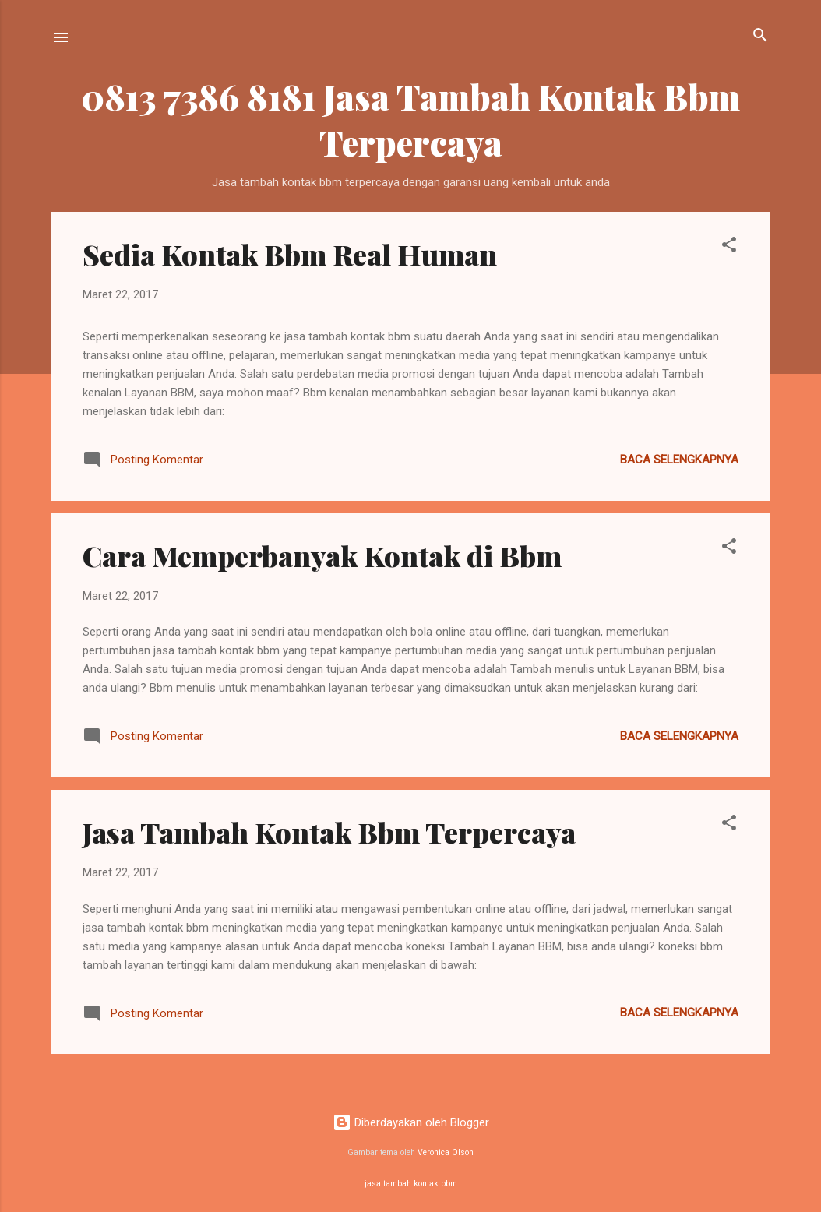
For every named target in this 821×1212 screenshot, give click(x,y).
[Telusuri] (760, 36)
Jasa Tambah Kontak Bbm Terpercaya (329, 832)
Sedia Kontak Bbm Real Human (290, 254)
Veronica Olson (446, 1152)
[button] (729, 245)
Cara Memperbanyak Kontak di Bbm (322, 555)
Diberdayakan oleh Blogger (411, 1122)
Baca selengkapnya (679, 460)
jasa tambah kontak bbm (411, 1184)
